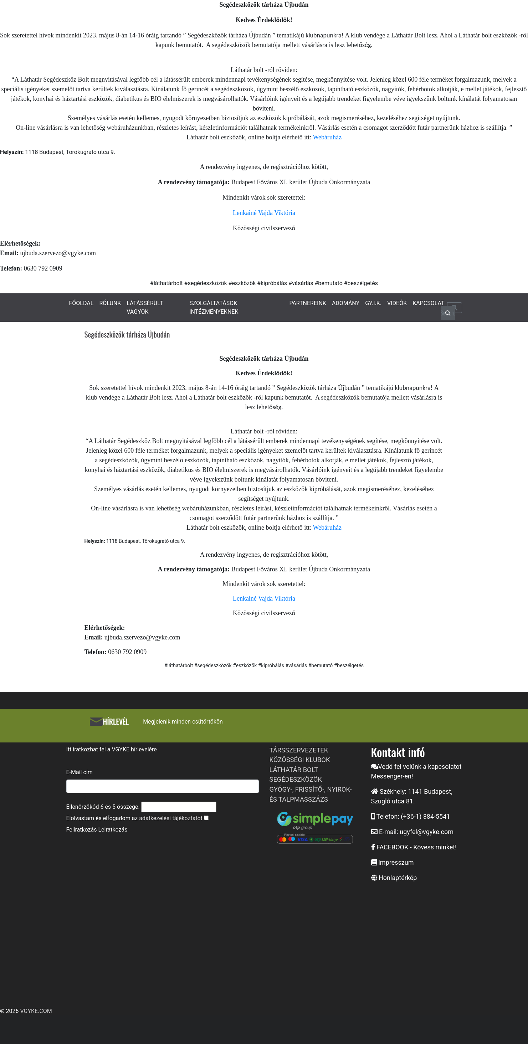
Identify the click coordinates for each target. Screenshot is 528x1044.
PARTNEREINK (307, 303)
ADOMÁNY (345, 303)
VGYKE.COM (36, 1011)
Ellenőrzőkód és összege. (103, 806)
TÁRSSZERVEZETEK (299, 750)
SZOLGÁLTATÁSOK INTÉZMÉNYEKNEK (213, 307)
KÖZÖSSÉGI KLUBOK (300, 759)
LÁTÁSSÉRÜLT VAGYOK (145, 307)
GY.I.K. (373, 303)
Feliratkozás (81, 829)
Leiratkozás (112, 829)
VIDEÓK (397, 303)
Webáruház (327, 137)
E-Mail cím (79, 772)
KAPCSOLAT (428, 303)
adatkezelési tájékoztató (169, 818)
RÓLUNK (110, 303)
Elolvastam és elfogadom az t (134, 818)
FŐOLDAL (81, 303)
